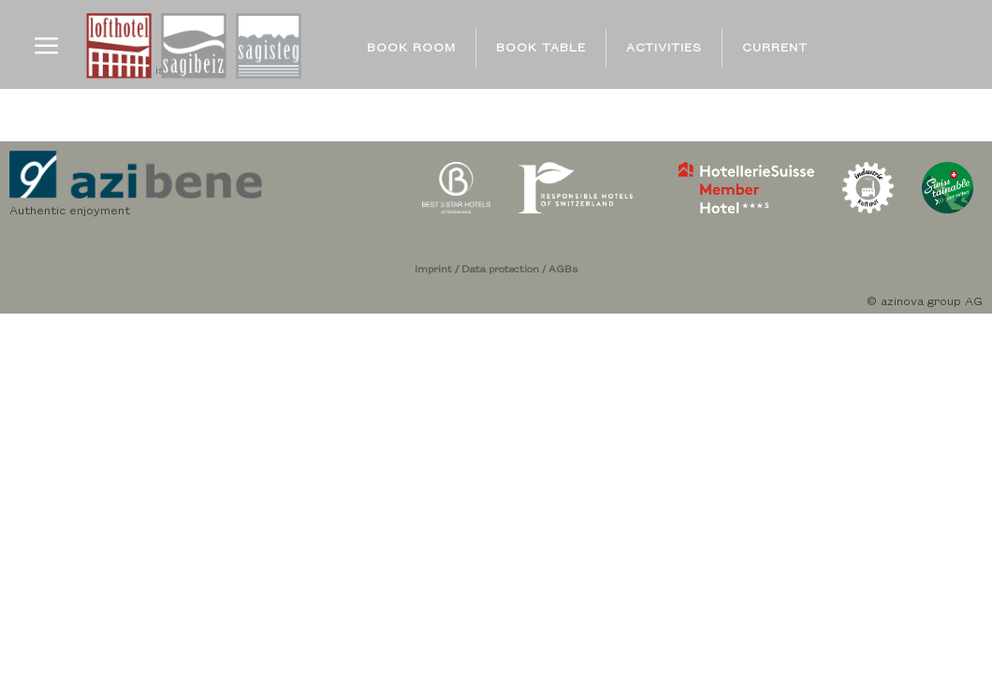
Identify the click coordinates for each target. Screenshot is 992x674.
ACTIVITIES (664, 47)
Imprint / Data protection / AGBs (496, 269)
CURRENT (775, 47)
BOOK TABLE (541, 47)
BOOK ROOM (411, 47)
